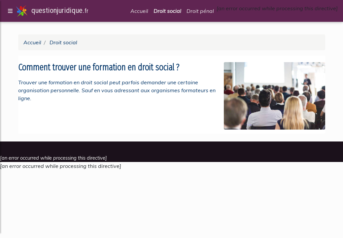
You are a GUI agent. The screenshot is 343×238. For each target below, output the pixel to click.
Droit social (167, 12)
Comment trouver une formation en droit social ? (99, 67)
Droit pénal (200, 12)
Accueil (139, 12)
